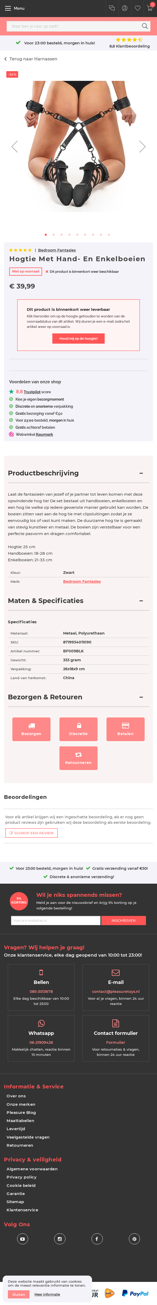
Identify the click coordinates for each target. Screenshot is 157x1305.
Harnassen (33, 58)
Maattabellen (20, 1120)
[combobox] (78, 26)
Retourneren (20, 1145)
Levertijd (16, 1128)
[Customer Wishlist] (137, 9)
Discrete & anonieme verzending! (82, 876)
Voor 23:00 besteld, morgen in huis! (59, 42)
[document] (47, 1289)
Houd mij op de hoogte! (78, 338)
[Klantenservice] (112, 9)
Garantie (16, 1193)
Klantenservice (22, 1209)
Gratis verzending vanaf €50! (120, 868)
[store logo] (70, 8)
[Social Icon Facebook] (97, 1239)
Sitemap (15, 1201)
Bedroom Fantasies (57, 250)
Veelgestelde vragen (28, 1137)
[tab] (78, 476)
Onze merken (21, 1104)
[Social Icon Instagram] (60, 1239)
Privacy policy (22, 1177)
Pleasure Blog (21, 1112)
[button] (14, 146)
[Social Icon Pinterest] (134, 1239)
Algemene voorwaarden (32, 1168)
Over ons (16, 1095)
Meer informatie (47, 1294)
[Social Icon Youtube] (22, 1239)
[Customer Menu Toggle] (124, 9)
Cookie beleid (21, 1185)
